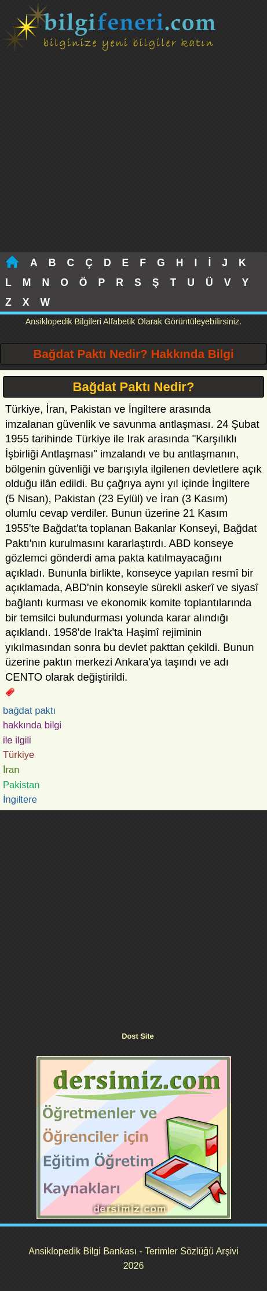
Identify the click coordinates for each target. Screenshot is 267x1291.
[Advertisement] (133, 165)
